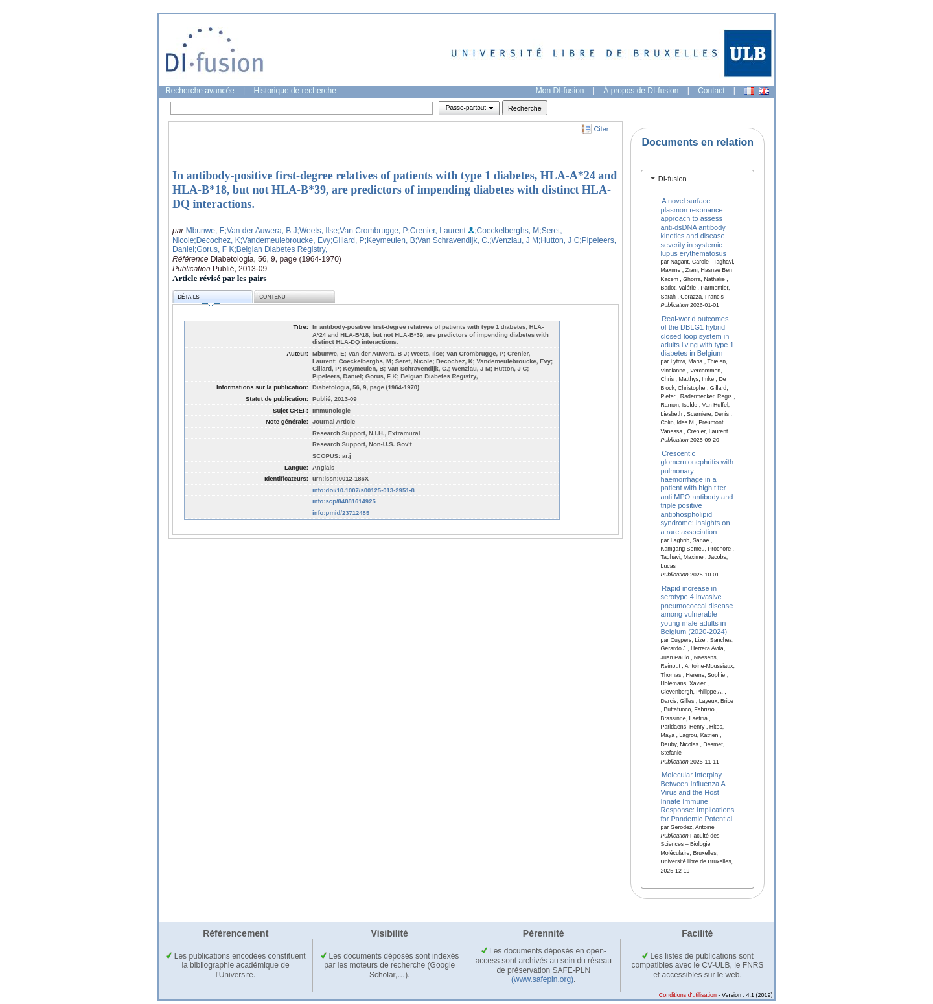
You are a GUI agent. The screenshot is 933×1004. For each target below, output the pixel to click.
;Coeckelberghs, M (506, 230)
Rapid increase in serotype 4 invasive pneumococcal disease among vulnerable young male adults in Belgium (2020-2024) (697, 609)
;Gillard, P (347, 240)
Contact (711, 90)
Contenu (272, 297)
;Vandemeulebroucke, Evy (285, 240)
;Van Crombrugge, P (373, 230)
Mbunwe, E (205, 230)
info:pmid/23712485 (340, 512)
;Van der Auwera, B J (261, 230)
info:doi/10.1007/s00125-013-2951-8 (363, 490)
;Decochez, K (217, 240)
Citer (601, 129)
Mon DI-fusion (560, 90)
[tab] (697, 179)
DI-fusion (672, 179)
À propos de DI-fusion (640, 90)
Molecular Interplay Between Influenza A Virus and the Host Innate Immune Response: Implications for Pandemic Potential (698, 796)
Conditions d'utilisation (688, 995)
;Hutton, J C (558, 240)
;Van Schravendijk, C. (452, 240)
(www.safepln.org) (542, 979)
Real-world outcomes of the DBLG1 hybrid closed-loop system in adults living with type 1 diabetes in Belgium (697, 335)
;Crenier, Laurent (437, 230)
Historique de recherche (295, 90)
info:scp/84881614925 (344, 501)
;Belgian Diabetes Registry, (280, 249)
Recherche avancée (200, 90)
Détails (198, 299)
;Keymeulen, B (390, 240)
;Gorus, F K (214, 249)
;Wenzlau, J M (513, 240)
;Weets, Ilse (317, 230)
